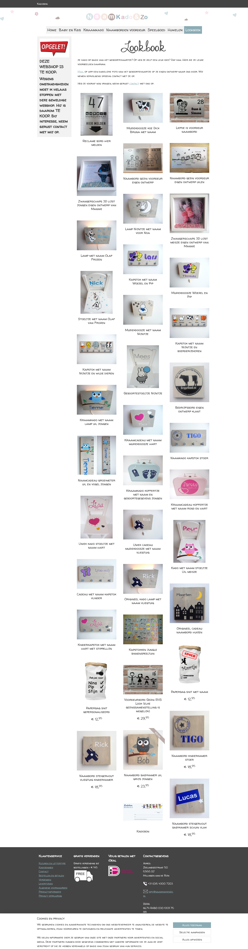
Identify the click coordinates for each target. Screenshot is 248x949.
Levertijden (46, 883)
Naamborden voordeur (125, 29)
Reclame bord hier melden (96, 143)
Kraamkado (94, 29)
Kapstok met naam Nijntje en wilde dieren (96, 371)
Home (51, 29)
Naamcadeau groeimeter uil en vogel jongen (96, 482)
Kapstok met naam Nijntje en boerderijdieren (189, 347)
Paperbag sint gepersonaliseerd (96, 710)
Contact (44, 871)
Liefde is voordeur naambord (189, 130)
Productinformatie (50, 891)
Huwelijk (175, 29)
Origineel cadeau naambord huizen (189, 630)
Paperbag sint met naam (189, 692)
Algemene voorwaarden (53, 887)
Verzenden (45, 879)
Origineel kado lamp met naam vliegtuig (142, 601)
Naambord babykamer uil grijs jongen (143, 777)
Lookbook (193, 29)
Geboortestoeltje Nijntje (143, 393)
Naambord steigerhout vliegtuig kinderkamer (96, 778)
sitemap (114, 943)
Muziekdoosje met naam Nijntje (143, 332)
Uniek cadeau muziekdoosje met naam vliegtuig (143, 548)
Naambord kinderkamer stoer (189, 757)
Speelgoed (156, 29)
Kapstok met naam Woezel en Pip (143, 281)
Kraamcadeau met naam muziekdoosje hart (142, 442)
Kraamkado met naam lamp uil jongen (96, 422)
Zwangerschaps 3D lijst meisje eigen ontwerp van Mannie (189, 242)
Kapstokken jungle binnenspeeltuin (143, 651)
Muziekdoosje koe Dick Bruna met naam (142, 130)
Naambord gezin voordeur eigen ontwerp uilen (189, 180)
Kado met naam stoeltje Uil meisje (189, 570)
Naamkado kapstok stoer (189, 458)
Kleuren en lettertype (52, 863)
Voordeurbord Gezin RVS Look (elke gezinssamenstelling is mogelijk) (143, 705)
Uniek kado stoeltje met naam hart (96, 545)
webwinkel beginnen (132, 943)
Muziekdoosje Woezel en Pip (189, 295)
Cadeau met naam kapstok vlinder (96, 596)
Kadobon (42, 4)
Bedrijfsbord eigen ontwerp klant (189, 409)
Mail (81, 71)
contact (134, 83)
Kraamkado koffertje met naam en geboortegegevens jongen (143, 494)
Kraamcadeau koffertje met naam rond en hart (189, 506)
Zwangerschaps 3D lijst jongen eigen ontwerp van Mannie (96, 205)
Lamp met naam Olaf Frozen (96, 257)
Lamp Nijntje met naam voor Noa (143, 231)
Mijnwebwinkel (159, 943)
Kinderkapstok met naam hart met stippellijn (96, 646)
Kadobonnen (46, 867)
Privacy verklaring (50, 896)
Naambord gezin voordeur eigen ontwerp (142, 180)
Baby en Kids (70, 29)
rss (121, 943)
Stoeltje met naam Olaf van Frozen (96, 321)
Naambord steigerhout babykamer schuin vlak (189, 825)
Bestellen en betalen (51, 875)
